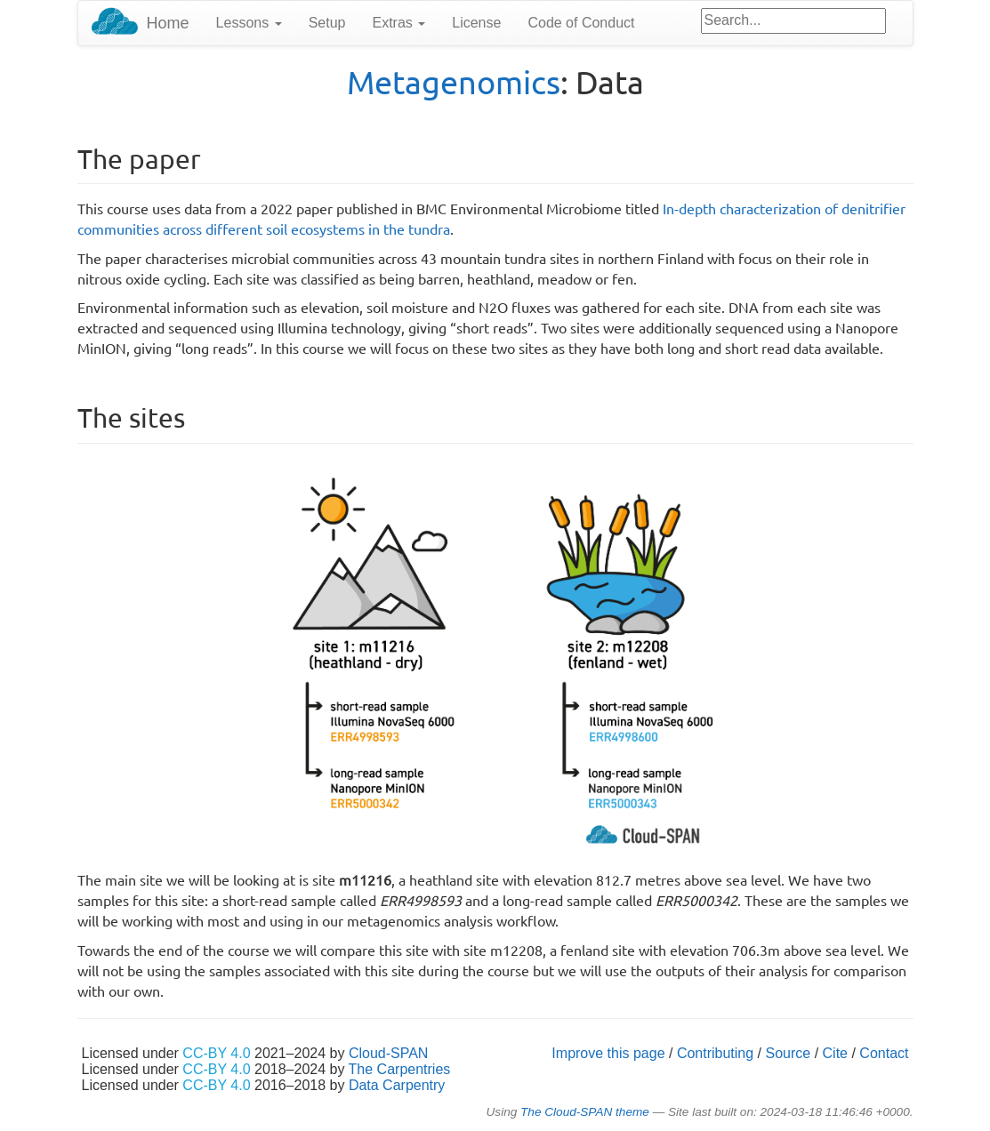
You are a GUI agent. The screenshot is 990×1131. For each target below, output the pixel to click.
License (476, 22)
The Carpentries (400, 1069)
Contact (883, 1053)
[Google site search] (793, 21)
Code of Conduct (580, 22)
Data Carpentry (397, 1085)
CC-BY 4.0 (216, 1053)
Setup (327, 22)
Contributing (715, 1053)
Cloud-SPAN (389, 1053)
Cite (835, 1053)
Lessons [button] (249, 22)
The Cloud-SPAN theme (584, 1112)
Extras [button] (398, 22)
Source (788, 1053)
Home (168, 23)
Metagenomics (453, 81)
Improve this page (607, 1053)
